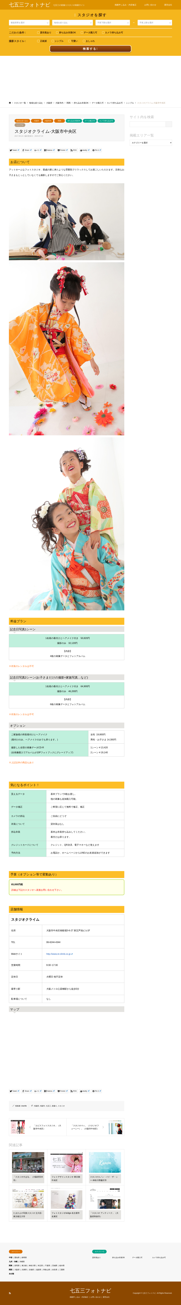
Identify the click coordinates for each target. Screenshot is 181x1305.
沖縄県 (22, 1262)
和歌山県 (46, 1270)
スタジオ (61, 1106)
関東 (10, 1266)
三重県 (61, 1270)
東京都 (24, 1266)
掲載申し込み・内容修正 (125, 5)
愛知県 (17, 1258)
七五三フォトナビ (90, 1291)
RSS (10, 1293)
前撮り (54, 1106)
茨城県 (54, 1266)
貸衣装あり (96, 1258)
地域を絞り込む (22, 121)
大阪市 (42, 1106)
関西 (59, 121)
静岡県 (24, 1258)
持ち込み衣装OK (74, 121)
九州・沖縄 (13, 1262)
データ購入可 (90, 121)
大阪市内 (48, 121)
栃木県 (61, 1266)
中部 (10, 1258)
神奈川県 (32, 1266)
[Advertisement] (90, 77)
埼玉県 (40, 1266)
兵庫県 (24, 1270)
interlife (24, 1106)
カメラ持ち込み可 (106, 121)
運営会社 (168, 5)
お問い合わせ (150, 5)
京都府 (31, 1270)
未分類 (11, 1274)
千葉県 (47, 1266)
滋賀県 (38, 1270)
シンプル (20, 125)
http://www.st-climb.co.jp (59, 954)
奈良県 (54, 1270)
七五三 (48, 1106)
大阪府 (36, 121)
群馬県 (17, 1266)
